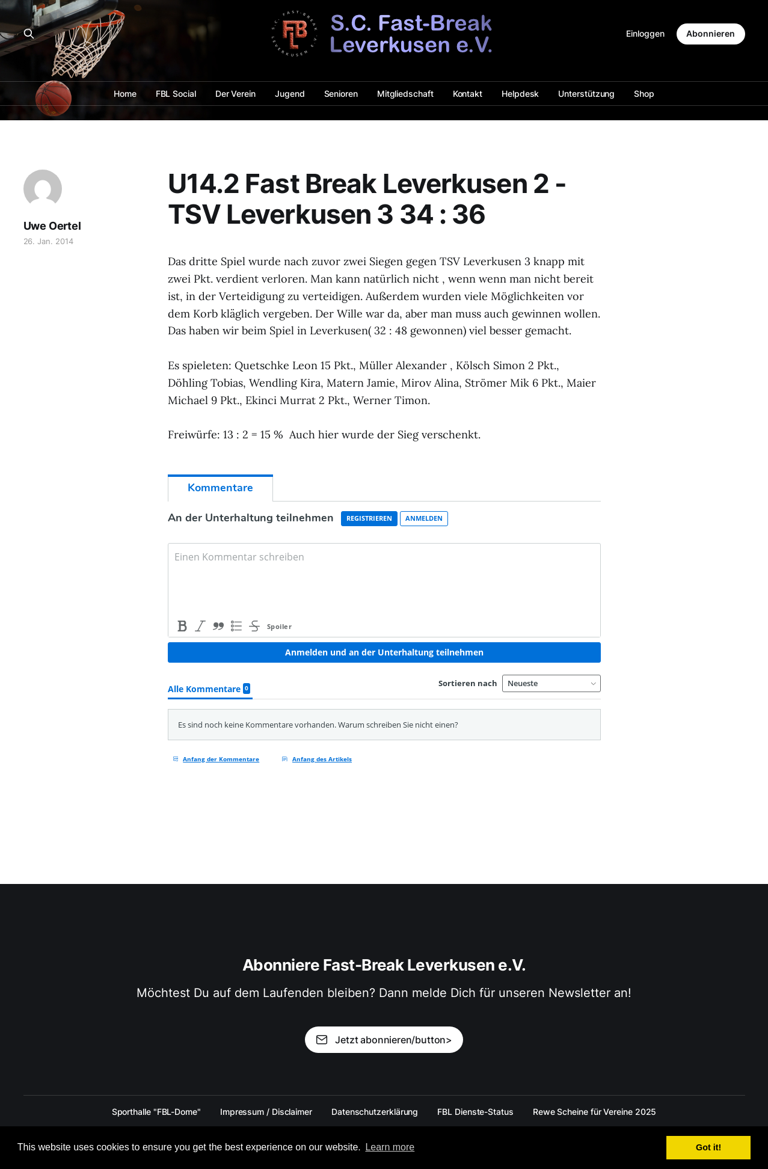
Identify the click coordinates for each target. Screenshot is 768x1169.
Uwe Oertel (52, 225)
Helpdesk (520, 93)
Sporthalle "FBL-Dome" (156, 1111)
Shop (644, 93)
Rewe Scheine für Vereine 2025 (595, 1111)
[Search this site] (29, 34)
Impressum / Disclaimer (266, 1111)
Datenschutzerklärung (374, 1111)
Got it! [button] (708, 1147)
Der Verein (235, 93)
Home (125, 93)
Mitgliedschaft (405, 93)
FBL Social (176, 93)
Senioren (341, 93)
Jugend (290, 93)
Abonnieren (710, 33)
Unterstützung (586, 93)
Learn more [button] (389, 1147)
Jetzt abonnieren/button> (384, 1040)
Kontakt (467, 93)
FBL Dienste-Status (475, 1111)
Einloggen (645, 33)
